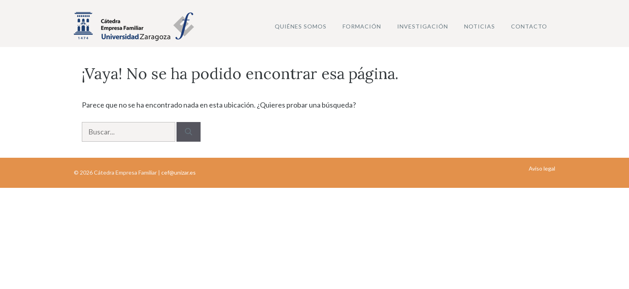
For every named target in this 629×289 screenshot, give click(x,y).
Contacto (529, 26)
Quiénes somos (301, 26)
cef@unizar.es (178, 172)
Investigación (422, 26)
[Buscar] (189, 132)
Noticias (479, 26)
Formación (362, 26)
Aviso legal (542, 168)
